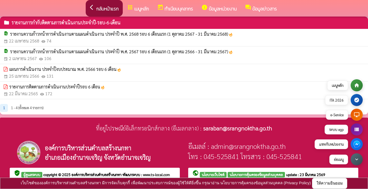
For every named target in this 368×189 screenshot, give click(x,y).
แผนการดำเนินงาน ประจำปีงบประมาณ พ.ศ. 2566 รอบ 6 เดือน (65, 69)
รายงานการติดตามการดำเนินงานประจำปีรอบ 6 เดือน (57, 87)
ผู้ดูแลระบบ (31, 174)
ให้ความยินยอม (329, 183)
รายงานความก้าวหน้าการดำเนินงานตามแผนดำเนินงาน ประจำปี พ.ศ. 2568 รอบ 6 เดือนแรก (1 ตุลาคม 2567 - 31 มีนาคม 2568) (121, 34)
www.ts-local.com (156, 174)
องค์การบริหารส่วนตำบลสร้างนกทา (96, 174)
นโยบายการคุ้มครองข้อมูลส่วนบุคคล (256, 174)
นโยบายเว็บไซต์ (213, 174)
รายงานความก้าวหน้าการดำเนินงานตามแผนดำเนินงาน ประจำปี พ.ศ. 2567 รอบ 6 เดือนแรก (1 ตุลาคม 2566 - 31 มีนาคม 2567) (121, 51)
